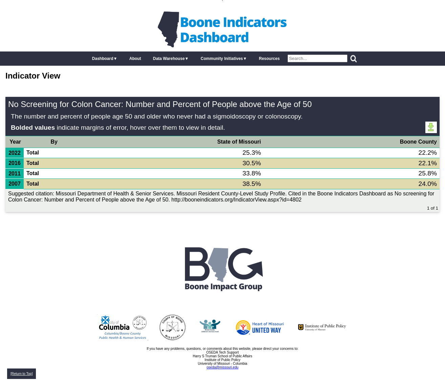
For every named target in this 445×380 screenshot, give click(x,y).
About (135, 58)
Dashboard (102, 58)
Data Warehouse (169, 58)
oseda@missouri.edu (222, 367)
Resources (269, 58)
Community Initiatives (222, 58)
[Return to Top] (21, 374)
